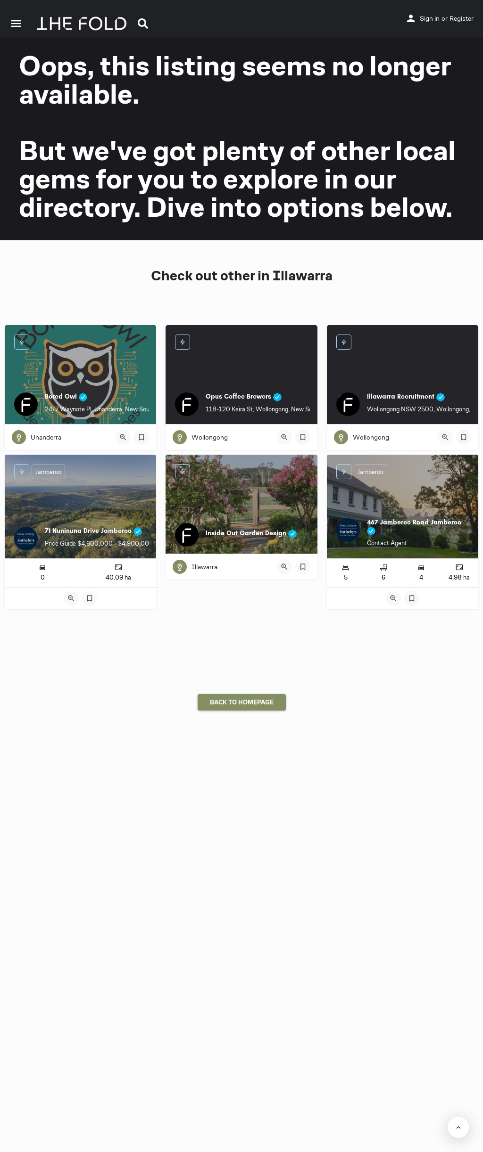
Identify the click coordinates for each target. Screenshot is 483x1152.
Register (462, 18)
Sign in (430, 18)
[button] (142, 23)
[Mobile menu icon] (16, 23)
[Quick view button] (123, 437)
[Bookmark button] (141, 437)
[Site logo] (83, 24)
